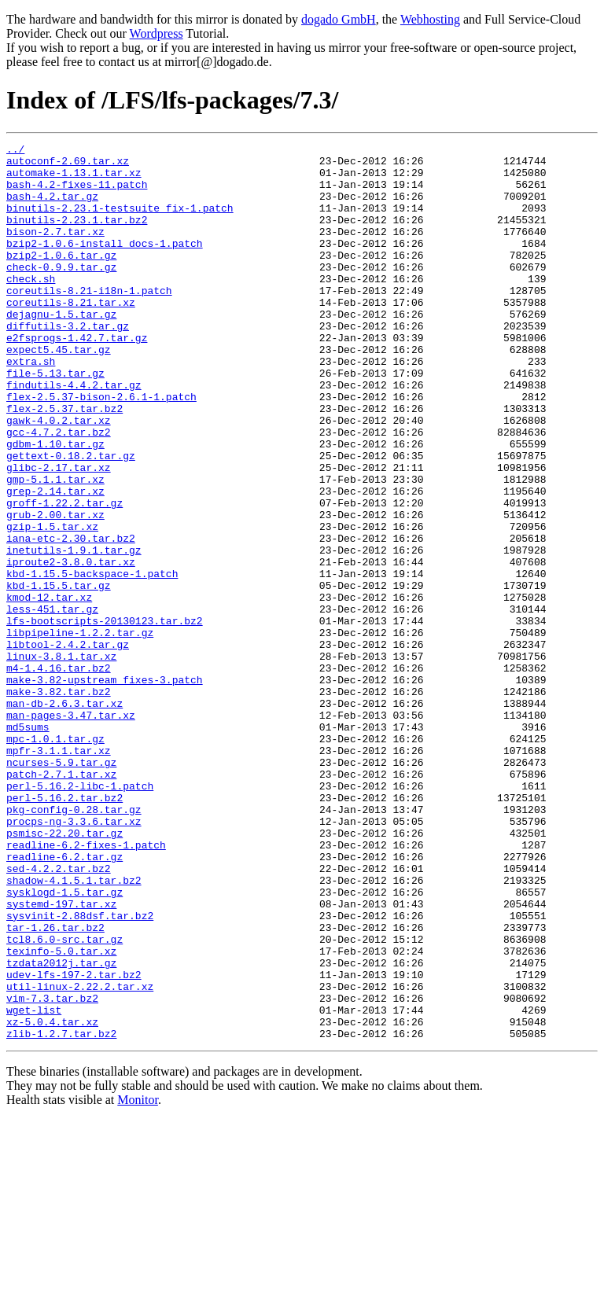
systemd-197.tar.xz (61, 1057)
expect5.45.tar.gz (58, 392)
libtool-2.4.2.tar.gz (67, 745)
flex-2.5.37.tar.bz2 (64, 462)
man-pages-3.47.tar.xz (70, 830)
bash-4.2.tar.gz (52, 208)
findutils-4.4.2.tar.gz (74, 434)
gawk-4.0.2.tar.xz (58, 476)
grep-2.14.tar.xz (55, 561)
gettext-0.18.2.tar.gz (70, 519)
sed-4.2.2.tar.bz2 (58, 1014)
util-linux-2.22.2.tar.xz (79, 1156)
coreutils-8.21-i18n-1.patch (89, 321)
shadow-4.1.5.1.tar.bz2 (74, 1028)
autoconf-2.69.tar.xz (67, 165)
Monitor (137, 1279)
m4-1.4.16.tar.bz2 (58, 774)
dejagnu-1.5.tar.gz (61, 349)
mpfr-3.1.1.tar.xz (58, 873)
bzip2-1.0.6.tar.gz (61, 278)
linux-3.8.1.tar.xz (61, 760)
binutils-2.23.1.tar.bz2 (76, 236)
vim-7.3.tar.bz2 (52, 1170)
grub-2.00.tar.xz (55, 590)
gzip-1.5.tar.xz (52, 604)
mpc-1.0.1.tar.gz (55, 859)
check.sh (30, 307)
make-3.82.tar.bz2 (58, 802)
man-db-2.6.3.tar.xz (64, 816)
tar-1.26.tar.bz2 (55, 1085)
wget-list (33, 1184)
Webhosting (430, 19)
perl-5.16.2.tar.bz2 (64, 929)
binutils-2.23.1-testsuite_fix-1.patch (120, 222)
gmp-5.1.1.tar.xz (55, 547)
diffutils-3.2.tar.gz (67, 363)
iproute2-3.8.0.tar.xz (70, 646)
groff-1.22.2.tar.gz (64, 576)
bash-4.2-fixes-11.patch (76, 193)
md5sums (28, 844)
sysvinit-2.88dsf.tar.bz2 (79, 1071)
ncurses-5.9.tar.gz (61, 887)
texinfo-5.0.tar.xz (61, 1113)
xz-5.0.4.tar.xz (52, 1198)
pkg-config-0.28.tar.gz (74, 944)
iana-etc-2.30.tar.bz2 (70, 618)
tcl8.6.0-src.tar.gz (64, 1099)
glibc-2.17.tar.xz (58, 533)
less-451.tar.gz (52, 703)
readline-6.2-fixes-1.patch (86, 986)
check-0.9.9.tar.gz (61, 292)
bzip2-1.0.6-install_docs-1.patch (104, 264)
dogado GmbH (338, 19)
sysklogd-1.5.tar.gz (64, 1043)
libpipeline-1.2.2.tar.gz (79, 731)
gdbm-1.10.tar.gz (55, 505)
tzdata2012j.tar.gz (61, 1128)
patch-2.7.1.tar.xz (61, 901)
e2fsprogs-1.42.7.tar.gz (76, 377)
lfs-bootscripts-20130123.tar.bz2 (104, 717)
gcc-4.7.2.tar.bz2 (58, 491)
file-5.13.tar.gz (55, 420)
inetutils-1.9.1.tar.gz (74, 632)
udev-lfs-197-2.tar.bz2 (74, 1142)
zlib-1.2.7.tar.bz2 (61, 1212)
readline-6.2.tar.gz (64, 1000)
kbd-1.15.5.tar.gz (58, 675)
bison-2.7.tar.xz (55, 250)
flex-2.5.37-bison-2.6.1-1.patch (101, 448)
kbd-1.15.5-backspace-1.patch (92, 660)
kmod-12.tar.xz (49, 689)
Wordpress (156, 33)
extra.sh (30, 406)
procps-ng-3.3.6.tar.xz (74, 958)
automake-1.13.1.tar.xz (74, 179)
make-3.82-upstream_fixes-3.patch (104, 788)
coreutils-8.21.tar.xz (70, 335)
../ (15, 151)
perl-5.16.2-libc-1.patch (79, 915)
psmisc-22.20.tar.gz (64, 972)
